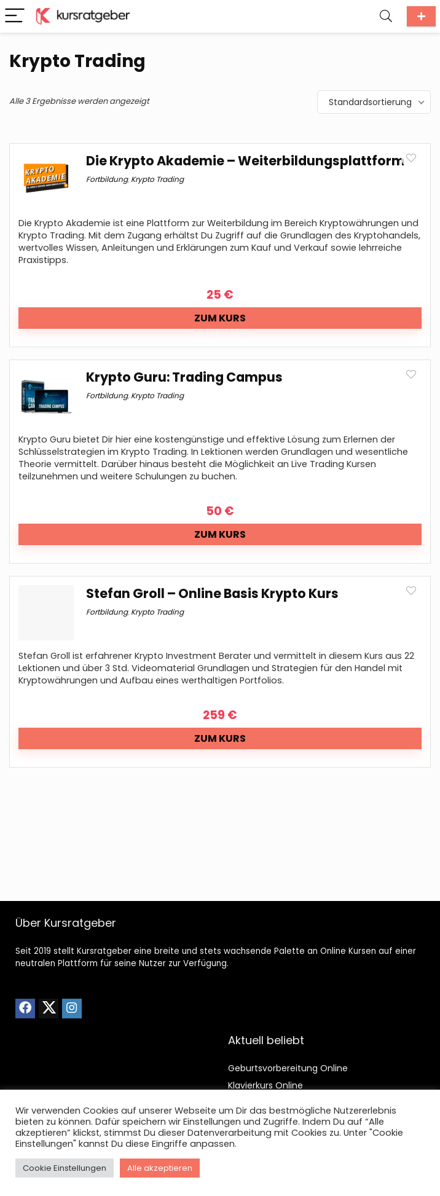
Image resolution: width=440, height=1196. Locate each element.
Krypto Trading (157, 179)
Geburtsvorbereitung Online (288, 1068)
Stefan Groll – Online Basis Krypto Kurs (212, 593)
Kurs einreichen (421, 16)
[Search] (386, 16)
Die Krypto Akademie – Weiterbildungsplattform (245, 161)
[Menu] (14, 16)
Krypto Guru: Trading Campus (184, 377)
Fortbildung (107, 179)
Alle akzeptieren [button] (159, 1168)
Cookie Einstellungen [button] (64, 1168)
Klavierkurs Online (265, 1085)
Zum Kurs (220, 318)
